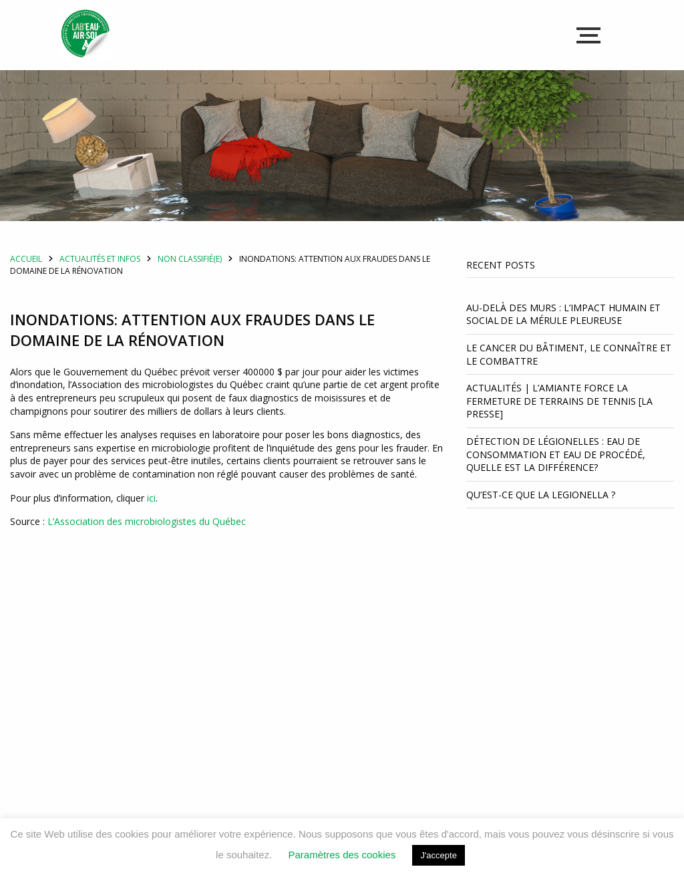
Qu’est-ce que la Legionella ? (542, 510)
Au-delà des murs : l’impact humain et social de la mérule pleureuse (563, 330)
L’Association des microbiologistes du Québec (146, 537)
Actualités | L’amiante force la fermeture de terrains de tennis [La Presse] (559, 416)
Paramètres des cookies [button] (341, 854)
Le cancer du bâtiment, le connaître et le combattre (568, 370)
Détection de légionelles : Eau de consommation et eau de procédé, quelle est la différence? (555, 470)
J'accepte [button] (438, 855)
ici (151, 513)
